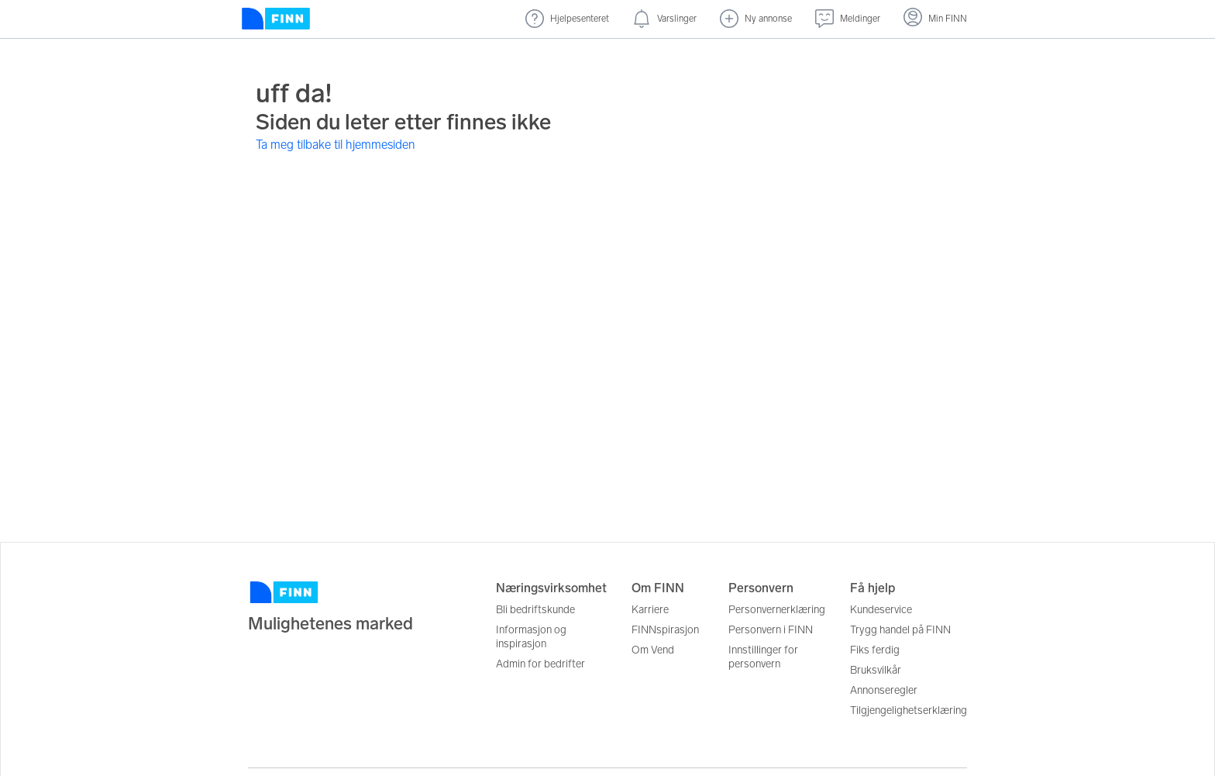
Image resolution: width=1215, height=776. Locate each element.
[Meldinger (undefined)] (847, 19)
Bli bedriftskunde (535, 609)
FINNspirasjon (665, 629)
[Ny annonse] (756, 19)
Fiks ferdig (875, 650)
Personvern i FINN (770, 629)
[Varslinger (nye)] (664, 19)
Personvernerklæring (776, 609)
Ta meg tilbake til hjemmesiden (335, 144)
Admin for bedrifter (540, 664)
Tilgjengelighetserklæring (908, 710)
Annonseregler (883, 690)
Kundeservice (881, 609)
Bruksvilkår (875, 670)
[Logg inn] (935, 19)
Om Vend (653, 650)
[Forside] (275, 19)
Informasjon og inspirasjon (531, 636)
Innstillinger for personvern (763, 657)
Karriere (650, 609)
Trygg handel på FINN (900, 629)
